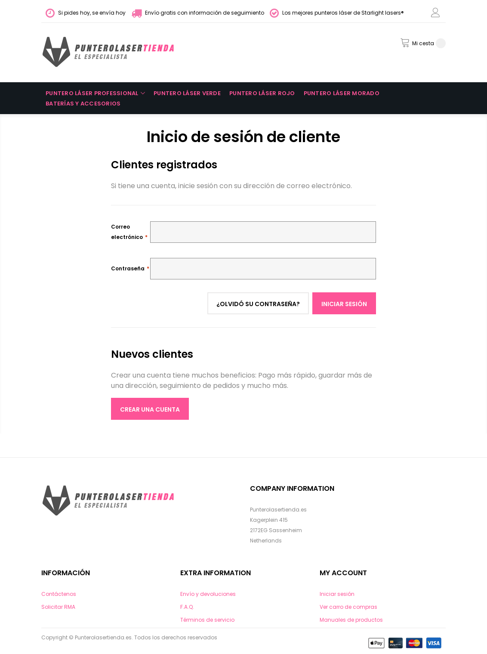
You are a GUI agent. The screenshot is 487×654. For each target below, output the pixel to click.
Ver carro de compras (348, 607)
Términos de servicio (207, 619)
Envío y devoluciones (208, 594)
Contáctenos (58, 594)
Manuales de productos (351, 619)
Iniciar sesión (337, 594)
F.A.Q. (187, 607)
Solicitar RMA (58, 607)
